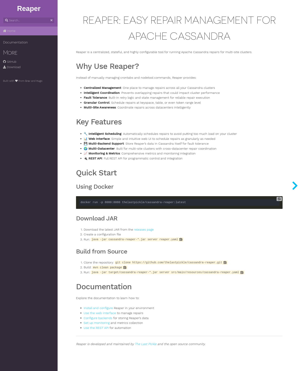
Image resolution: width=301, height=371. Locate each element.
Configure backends (98, 318)
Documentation (15, 42)
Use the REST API (96, 328)
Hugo (39, 80)
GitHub (9, 61)
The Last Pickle (145, 344)
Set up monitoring (97, 323)
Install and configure (98, 308)
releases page (144, 229)
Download (12, 67)
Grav (27, 80)
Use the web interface (100, 313)
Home (9, 31)
